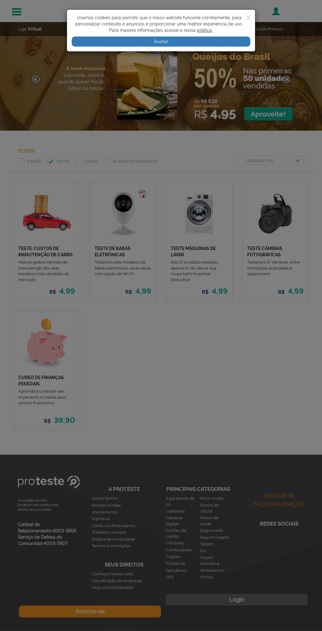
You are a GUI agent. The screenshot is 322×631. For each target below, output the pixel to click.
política (204, 30)
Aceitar (161, 41)
